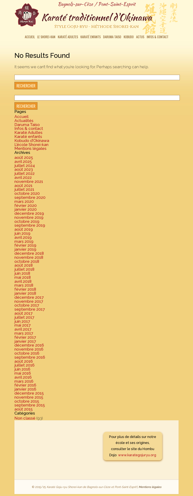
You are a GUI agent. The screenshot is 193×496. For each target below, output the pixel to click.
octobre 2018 (26, 261)
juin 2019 (22, 233)
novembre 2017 (28, 301)
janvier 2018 (25, 293)
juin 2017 (22, 321)
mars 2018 (23, 285)
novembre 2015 (28, 397)
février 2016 (25, 385)
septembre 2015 (29, 405)
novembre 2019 (28, 217)
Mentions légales (30, 148)
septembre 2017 (29, 309)
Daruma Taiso (112, 37)
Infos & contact (157, 37)
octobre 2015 (26, 401)
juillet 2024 (24, 165)
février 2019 (25, 245)
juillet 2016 (24, 365)
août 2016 (23, 361)
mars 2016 (23, 381)
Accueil (30, 37)
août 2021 (23, 185)
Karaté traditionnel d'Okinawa (96, 21)
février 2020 (25, 205)
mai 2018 (22, 277)
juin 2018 (22, 273)
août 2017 (23, 313)
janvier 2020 (25, 209)
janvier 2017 (25, 341)
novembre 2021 (28, 181)
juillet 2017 (24, 317)
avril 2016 (23, 377)
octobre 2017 (26, 305)
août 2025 (23, 157)
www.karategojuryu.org (137, 455)
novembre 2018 (28, 257)
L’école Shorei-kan (31, 144)
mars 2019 (23, 241)
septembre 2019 (29, 225)
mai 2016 (22, 373)
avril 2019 (23, 237)
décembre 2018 (29, 253)
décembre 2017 (29, 297)
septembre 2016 (29, 357)
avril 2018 (22, 281)
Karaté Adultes (68, 37)
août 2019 (23, 229)
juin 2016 (22, 369)
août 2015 (23, 409)
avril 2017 (22, 329)
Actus (140, 37)
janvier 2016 (25, 389)
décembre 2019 (29, 213)
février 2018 (25, 289)
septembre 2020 (30, 197)
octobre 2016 (26, 353)
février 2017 (25, 337)
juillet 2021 (24, 189)
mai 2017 (22, 325)
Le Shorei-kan (46, 37)
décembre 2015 (29, 393)
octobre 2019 (26, 221)
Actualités (23, 120)
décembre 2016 (29, 345)
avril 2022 (23, 177)
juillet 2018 (24, 269)
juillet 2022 (24, 173)
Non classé (24, 418)
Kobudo (129, 37)
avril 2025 (23, 161)
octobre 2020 (27, 193)
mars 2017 (23, 333)
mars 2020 (24, 201)
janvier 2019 (25, 249)
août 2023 (23, 169)
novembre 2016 (28, 349)
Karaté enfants (90, 37)
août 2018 (23, 265)
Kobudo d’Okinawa (31, 140)
